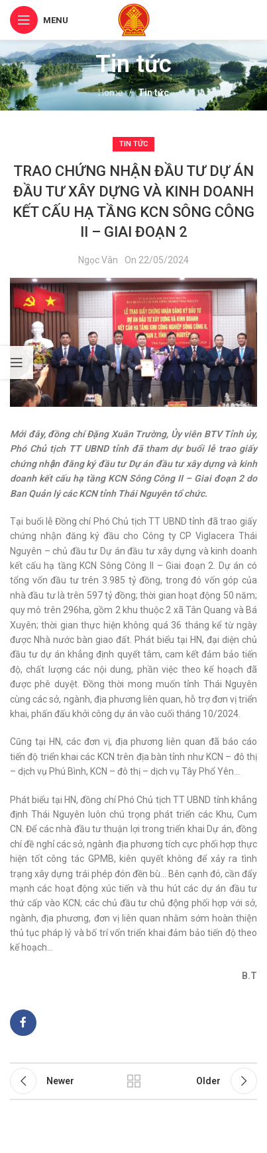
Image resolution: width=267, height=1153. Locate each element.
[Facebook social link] (23, 1022)
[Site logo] (133, 19)
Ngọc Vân (98, 260)
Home (110, 92)
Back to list (133, 1081)
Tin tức (153, 92)
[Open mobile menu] (39, 20)
